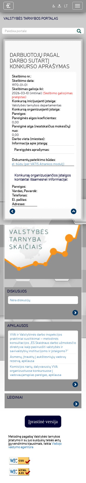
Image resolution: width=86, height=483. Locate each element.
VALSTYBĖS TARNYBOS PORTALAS (30, 19)
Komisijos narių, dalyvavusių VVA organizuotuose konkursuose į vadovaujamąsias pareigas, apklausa (35, 370)
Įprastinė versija (43, 421)
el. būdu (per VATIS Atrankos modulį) (38, 164)
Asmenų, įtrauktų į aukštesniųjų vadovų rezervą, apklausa (38, 359)
